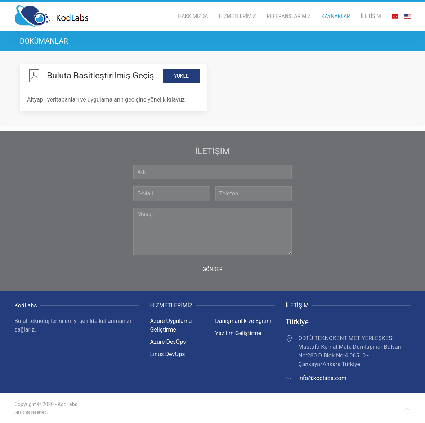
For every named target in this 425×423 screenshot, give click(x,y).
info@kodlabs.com (322, 378)
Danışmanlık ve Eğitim (243, 321)
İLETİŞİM (371, 16)
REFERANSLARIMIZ (289, 16)
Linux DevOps (167, 354)
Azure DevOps (168, 341)
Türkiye (297, 322)
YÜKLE (181, 76)
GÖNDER (213, 269)
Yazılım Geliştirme (238, 333)
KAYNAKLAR (336, 16)
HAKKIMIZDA (193, 16)
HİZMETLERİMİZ (237, 16)
